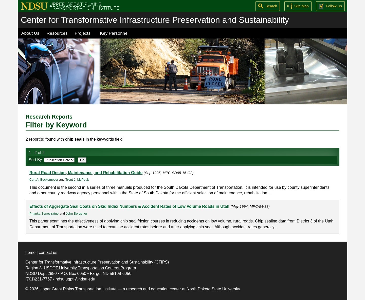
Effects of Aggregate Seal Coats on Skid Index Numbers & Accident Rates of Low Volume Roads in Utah (129, 206)
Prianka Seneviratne (44, 213)
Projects (82, 33)
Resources (57, 33)
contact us (48, 252)
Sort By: (52, 160)
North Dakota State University (213, 289)
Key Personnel (114, 33)
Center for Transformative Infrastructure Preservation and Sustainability (155, 20)
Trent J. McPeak (77, 179)
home (30, 252)
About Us (30, 33)
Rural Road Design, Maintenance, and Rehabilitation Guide (85, 173)
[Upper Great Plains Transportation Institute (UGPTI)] (70, 6)
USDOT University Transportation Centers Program (90, 268)
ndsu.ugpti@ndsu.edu (75, 279)
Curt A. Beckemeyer (43, 179)
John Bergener (76, 213)
